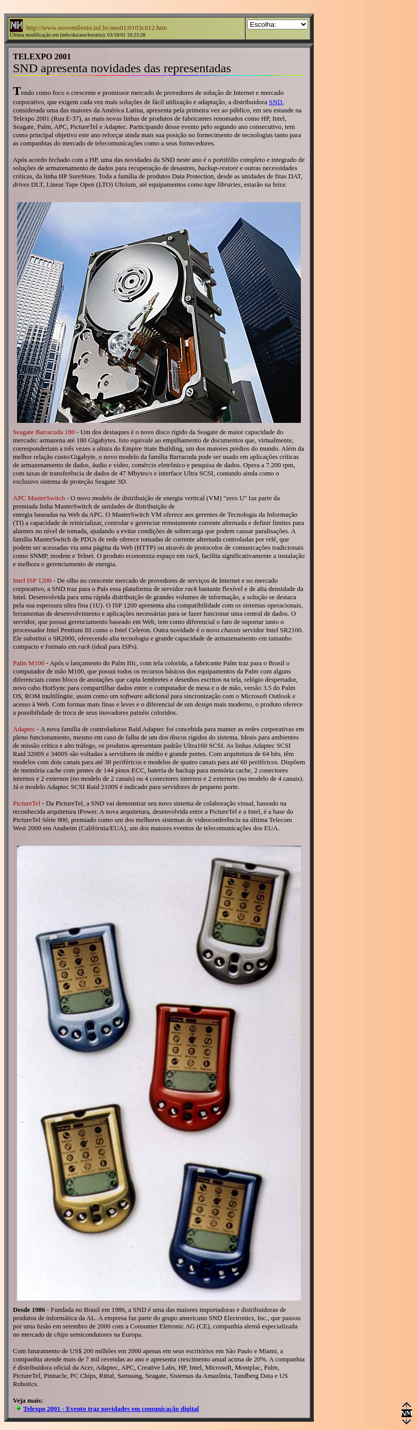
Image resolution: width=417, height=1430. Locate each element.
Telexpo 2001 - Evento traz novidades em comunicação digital (111, 1408)
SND (275, 102)
